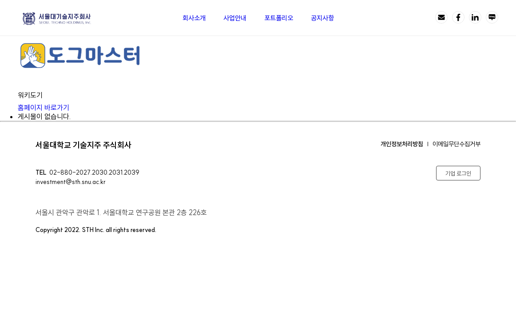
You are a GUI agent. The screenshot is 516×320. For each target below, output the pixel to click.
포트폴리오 (278, 18)
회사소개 (194, 18)
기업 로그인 (458, 173)
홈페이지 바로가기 (50, 107)
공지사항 (322, 18)
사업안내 (234, 18)
